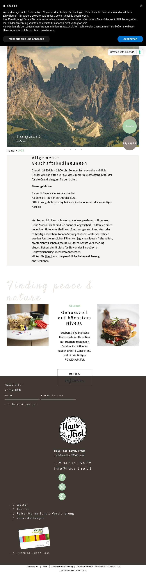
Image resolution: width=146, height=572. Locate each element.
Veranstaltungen (30, 518)
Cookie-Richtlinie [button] (63, 15)
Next (142, 80)
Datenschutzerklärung (62, 566)
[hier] (48, 256)
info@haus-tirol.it (73, 468)
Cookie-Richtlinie (85, 566)
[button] (141, 6)
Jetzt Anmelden (25, 404)
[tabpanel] (73, 80)
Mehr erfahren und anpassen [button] (26, 38)
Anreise (23, 509)
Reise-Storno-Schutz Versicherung (45, 513)
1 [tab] (65, 149)
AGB (45, 566)
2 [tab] (70, 149)
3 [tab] (76, 149)
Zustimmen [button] (130, 38)
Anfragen (129, 143)
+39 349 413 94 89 (72, 463)
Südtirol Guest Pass (33, 553)
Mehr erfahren (75, 377)
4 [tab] (81, 149)
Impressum (32, 566)
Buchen (129, 126)
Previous (4, 80)
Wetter (22, 504)
